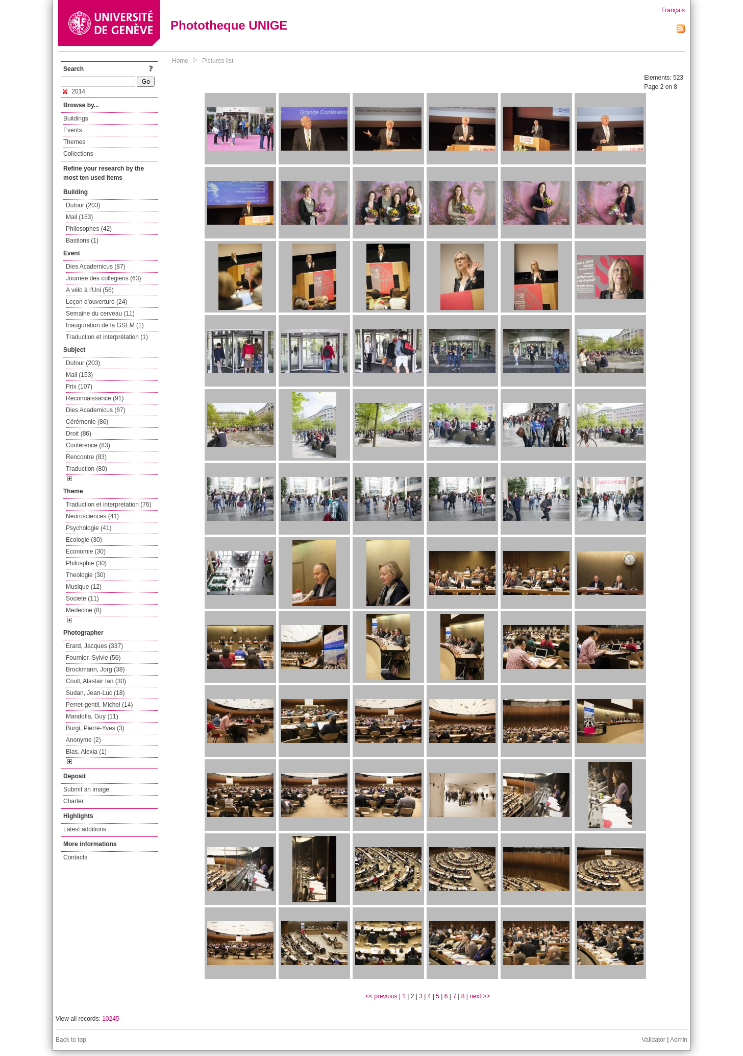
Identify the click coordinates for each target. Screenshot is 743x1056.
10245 (110, 1018)
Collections (78, 153)
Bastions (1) (82, 240)
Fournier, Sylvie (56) (93, 657)
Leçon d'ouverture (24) (96, 301)
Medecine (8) (84, 610)
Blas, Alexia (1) (86, 751)
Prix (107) (79, 386)
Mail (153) (79, 217)
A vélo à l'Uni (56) (90, 290)
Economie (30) (86, 551)
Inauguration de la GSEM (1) (105, 325)
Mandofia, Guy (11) (92, 716)
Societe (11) (82, 598)
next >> (479, 996)
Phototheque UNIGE (228, 25)
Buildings (75, 118)
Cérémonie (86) (87, 421)
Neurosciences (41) (92, 516)
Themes (74, 142)
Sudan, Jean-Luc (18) (95, 693)
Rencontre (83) (86, 457)
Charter (73, 801)
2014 (74, 91)
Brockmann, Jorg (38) (95, 669)
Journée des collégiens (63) (103, 278)
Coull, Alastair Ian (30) (96, 681)
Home (180, 60)
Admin (678, 1039)
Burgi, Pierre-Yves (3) (95, 728)
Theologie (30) (85, 575)
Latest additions (84, 829)
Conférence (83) (88, 445)
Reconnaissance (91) (94, 398)
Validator (653, 1039)
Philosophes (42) (89, 228)
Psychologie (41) (88, 528)
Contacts (75, 857)
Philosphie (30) (86, 563)
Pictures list (217, 60)
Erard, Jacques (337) (94, 646)
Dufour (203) (83, 205)
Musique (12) (84, 586)
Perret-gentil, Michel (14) (99, 704)
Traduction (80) (86, 468)
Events (72, 130)
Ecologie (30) (84, 539)
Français (673, 10)
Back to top (71, 1039)
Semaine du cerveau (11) (100, 313)
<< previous (381, 996)
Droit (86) (78, 433)
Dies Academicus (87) (96, 266)
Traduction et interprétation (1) (107, 337)
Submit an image (86, 789)
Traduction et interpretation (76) (109, 504)
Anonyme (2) (83, 739)
